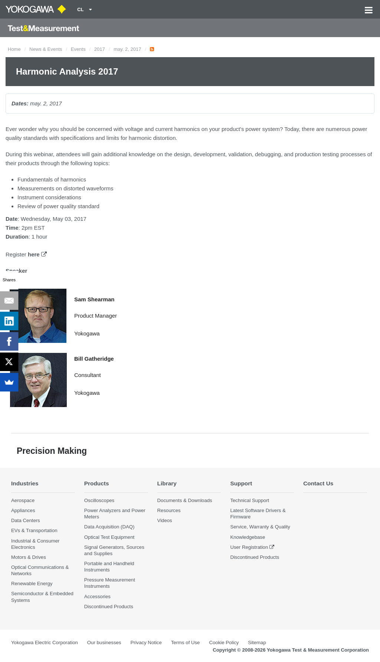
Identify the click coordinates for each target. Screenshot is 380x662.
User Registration (249, 547)
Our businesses (104, 642)
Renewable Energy (31, 583)
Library (167, 483)
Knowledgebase (247, 537)
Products (96, 483)
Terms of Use (185, 642)
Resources (169, 510)
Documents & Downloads (184, 500)
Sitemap (257, 642)
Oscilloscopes (99, 500)
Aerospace (23, 500)
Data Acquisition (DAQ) (109, 527)
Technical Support (249, 500)
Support (241, 483)
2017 (99, 49)
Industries (25, 483)
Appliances (23, 510)
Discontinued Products (108, 606)
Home (14, 49)
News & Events (45, 49)
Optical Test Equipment (109, 537)
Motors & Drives (28, 557)
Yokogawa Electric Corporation (44, 642)
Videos (164, 520)
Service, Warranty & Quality (260, 527)
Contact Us (318, 483)
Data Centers (25, 520)
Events (78, 49)
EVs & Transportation (34, 530)
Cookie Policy (224, 642)
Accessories (97, 596)
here (37, 254)
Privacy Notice (145, 642)
